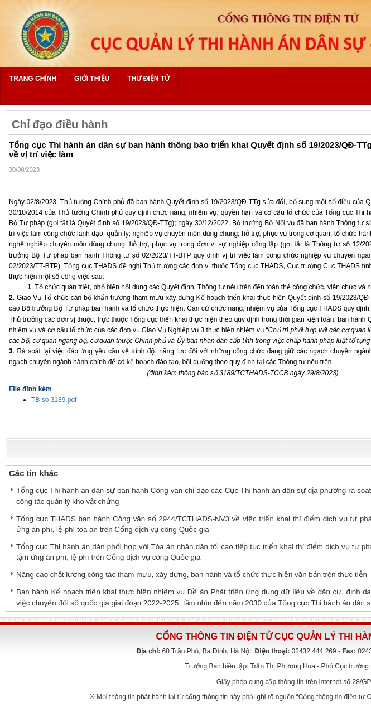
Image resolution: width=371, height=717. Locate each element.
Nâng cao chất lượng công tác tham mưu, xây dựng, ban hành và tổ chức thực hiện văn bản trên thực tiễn (191, 574)
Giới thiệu (91, 79)
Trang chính (32, 79)
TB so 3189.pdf (53, 400)
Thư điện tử (148, 79)
